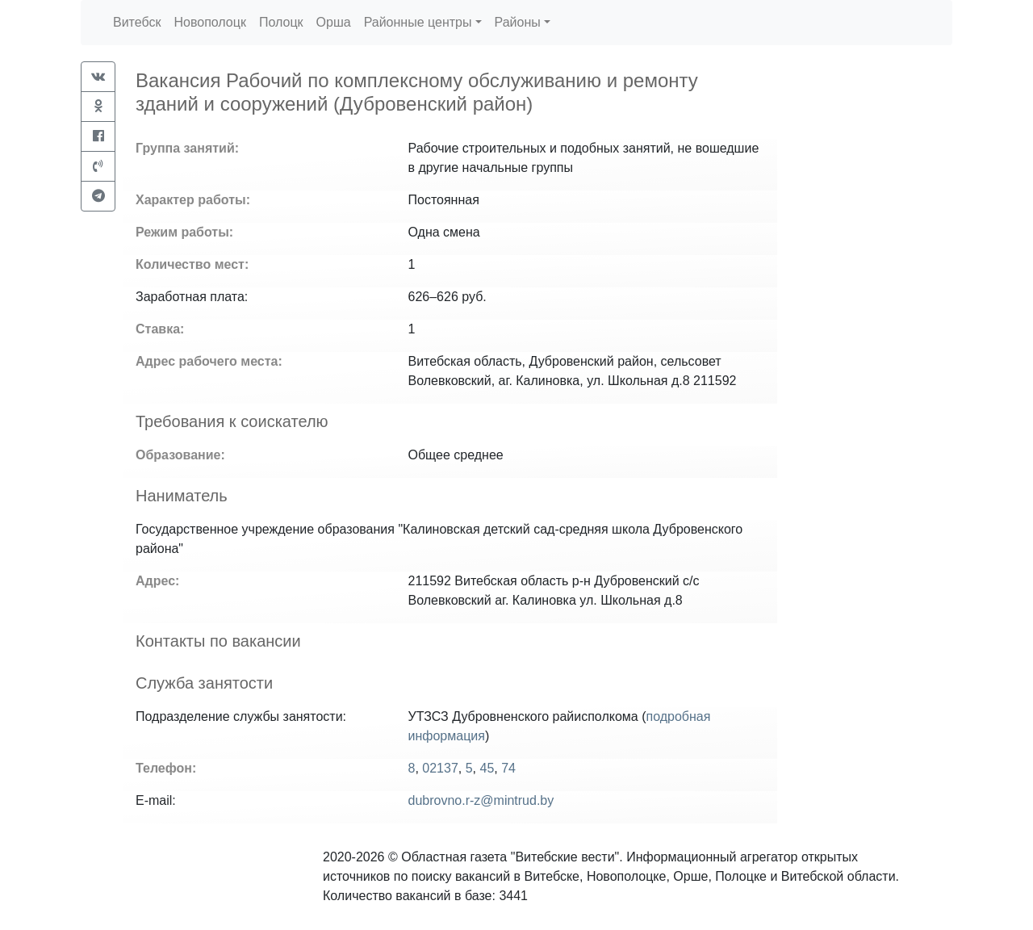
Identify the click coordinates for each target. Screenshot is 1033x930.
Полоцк (281, 22)
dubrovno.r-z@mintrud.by (481, 800)
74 (508, 768)
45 (486, 768)
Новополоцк (209, 22)
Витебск (137, 22)
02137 (440, 768)
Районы (518, 22)
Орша (333, 22)
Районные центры (418, 22)
